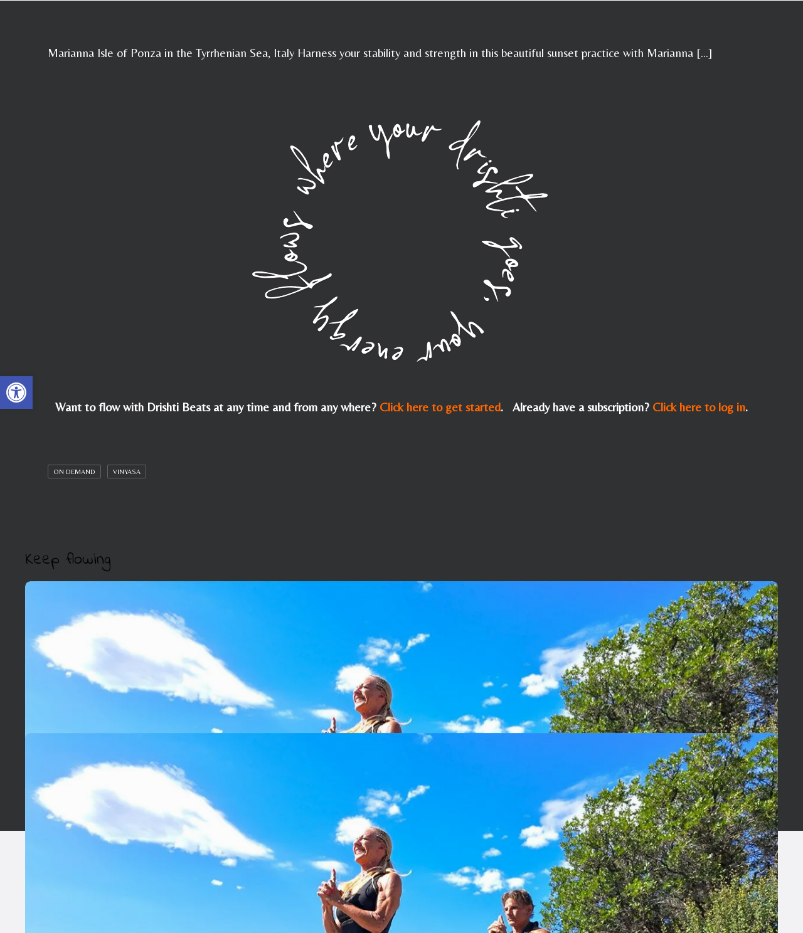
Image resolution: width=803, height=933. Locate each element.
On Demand (74, 471)
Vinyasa (127, 471)
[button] (16, 392)
